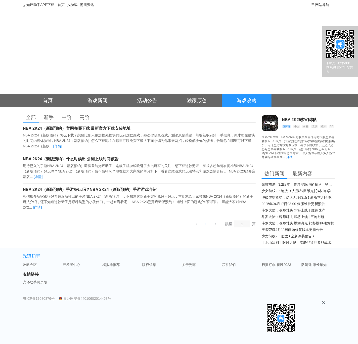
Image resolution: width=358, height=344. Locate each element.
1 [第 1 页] (206, 224)
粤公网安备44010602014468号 (87, 298)
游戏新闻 (97, 100)
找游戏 (72, 5)
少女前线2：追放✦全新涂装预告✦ (288, 236)
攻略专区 (30, 264)
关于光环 (189, 264)
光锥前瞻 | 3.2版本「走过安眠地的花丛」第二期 (298, 184)
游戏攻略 (247, 100)
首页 (61, 5)
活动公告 (147, 100)
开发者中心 (71, 264)
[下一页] (215, 224)
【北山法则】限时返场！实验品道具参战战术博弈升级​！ (298, 242)
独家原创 (197, 100)
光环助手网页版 (35, 282)
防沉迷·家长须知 (314, 264)
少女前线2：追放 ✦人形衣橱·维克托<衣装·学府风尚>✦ (298, 191)
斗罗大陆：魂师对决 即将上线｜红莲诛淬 (293, 210)
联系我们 (229, 264)
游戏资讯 (87, 5)
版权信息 (149, 264)
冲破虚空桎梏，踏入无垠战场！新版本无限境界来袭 (298, 197)
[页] (242, 224)
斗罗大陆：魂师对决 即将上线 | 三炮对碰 (293, 216)
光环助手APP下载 (40, 5)
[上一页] (196, 224)
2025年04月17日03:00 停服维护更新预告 (293, 204)
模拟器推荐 (111, 264)
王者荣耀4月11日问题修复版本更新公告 (292, 229)
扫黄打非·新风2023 (276, 264)
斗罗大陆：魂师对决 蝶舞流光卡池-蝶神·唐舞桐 (298, 223)
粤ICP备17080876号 (39, 298)
